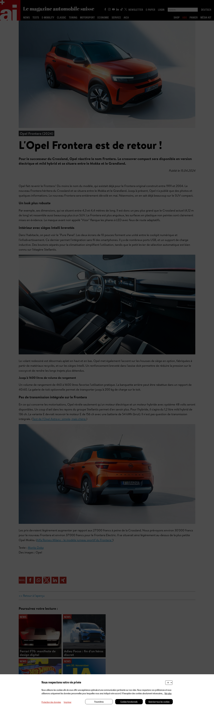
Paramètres (99, 701)
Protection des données (51, 702)
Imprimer (67, 702)
